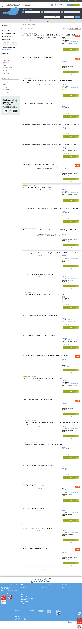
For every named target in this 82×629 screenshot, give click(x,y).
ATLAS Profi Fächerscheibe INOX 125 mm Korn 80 (39, 109)
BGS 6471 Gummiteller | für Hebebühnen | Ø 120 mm (40, 534)
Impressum (64, 595)
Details (71, 57)
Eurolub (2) (5, 87)
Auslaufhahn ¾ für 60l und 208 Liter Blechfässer (39, 492)
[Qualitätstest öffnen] (79, 623)
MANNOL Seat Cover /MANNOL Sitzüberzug (37, 64)
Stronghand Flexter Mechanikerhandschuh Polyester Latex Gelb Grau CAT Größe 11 (51, 151)
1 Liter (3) (4, 65)
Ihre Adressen (44, 595)
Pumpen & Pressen (6, 45)
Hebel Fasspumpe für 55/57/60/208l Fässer (37, 406)
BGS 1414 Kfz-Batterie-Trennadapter (35, 514)
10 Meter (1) (5, 71)
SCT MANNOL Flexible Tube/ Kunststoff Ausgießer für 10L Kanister (45, 361)
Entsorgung (23, 600)
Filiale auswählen (66, 52)
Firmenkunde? (78, 0)
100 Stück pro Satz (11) (7, 74)
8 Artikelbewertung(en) (31, 234)
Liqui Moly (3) (5, 88)
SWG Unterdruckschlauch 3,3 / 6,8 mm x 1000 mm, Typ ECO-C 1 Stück (46, 300)
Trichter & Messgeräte (6, 51)
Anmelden (62, 0)
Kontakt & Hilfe (19, 0)
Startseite (24, 30)
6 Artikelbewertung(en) (31, 404)
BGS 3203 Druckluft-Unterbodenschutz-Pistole (38, 472)
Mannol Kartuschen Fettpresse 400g (34, 554)
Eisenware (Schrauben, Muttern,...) (9, 39)
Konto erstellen (71, 0)
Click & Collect (24, 611)
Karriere (23, 595)
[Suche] (41, 5)
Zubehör (29, 30)
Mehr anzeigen (5, 79)
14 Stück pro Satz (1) (7, 76)
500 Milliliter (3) (6, 68)
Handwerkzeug (5, 44)
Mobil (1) (4, 92)
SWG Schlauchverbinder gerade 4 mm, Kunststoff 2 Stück (42, 384)
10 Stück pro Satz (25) (7, 73)
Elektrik (3, 41)
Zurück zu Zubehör (6, 55)
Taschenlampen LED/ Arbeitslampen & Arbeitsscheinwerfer (10, 48)
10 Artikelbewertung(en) (32, 84)
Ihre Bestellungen (45, 593)
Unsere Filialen (24, 593)
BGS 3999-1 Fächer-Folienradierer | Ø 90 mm (37, 280)
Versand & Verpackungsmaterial (8, 53)
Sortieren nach (66, 34)
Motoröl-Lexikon (24, 607)
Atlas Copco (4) (6, 95)
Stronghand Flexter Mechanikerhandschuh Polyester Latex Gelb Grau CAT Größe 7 (50, 131)
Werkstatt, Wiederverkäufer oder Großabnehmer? (28, 605)
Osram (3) (5, 93)
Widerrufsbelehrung (66, 597)
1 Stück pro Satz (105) (7, 70)
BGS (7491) (5, 97)
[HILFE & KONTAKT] (79, 614)
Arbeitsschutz (5, 34)
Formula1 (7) (5, 98)
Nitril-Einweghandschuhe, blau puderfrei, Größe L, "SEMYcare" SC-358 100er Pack (50, 259)
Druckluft (4, 38)
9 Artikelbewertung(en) (31, 490)
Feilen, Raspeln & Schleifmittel (8, 42)
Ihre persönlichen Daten (46, 597)
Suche (77, 22)
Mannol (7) (5, 90)
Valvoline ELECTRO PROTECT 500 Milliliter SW (38, 170)
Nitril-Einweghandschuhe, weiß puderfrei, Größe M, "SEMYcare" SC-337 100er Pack (50, 214)
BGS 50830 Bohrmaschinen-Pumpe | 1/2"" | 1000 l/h (40, 322)
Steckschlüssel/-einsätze (7, 47)
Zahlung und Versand (25, 598)
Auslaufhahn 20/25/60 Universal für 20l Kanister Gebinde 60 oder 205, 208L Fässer (50, 41)
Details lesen (51, 44)
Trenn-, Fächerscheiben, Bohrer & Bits (9, 50)
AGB (63, 593)
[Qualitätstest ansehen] (3, 605)
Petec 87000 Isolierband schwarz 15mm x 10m (38, 193)
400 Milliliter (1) (6, 66)
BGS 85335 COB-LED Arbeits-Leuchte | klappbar (38, 341)
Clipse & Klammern (6, 36)
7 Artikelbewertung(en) (31, 39)
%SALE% (23, 609)
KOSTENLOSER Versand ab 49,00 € (73, 47)
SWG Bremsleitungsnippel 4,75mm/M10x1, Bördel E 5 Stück (42, 450)
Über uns (23, 597)
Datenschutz (65, 598)
